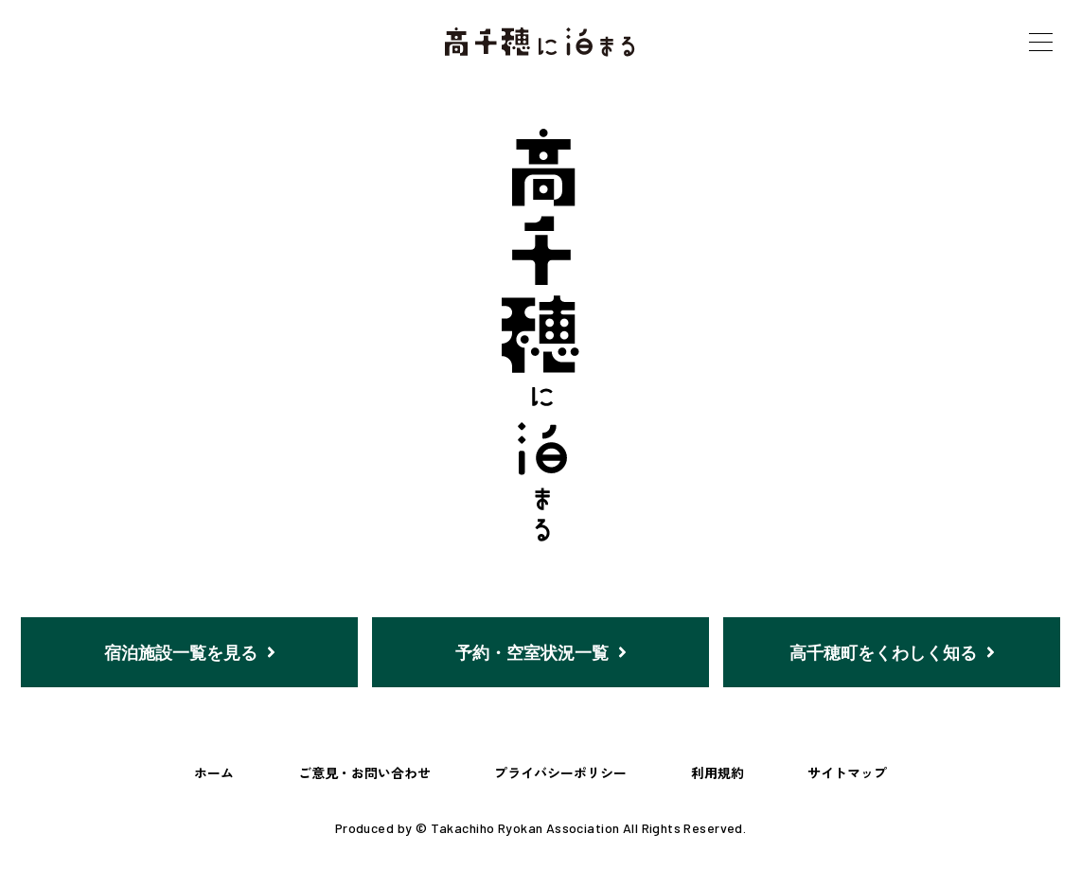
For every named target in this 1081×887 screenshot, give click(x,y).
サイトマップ (847, 773)
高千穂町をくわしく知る (892, 652)
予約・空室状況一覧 (541, 652)
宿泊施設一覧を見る (189, 652)
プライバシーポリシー (560, 773)
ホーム (214, 773)
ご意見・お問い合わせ (364, 773)
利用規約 (717, 773)
